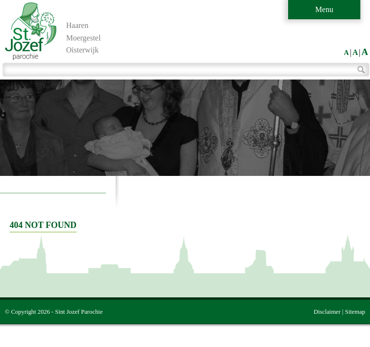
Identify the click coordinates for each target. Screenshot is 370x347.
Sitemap (355, 311)
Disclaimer (327, 311)
